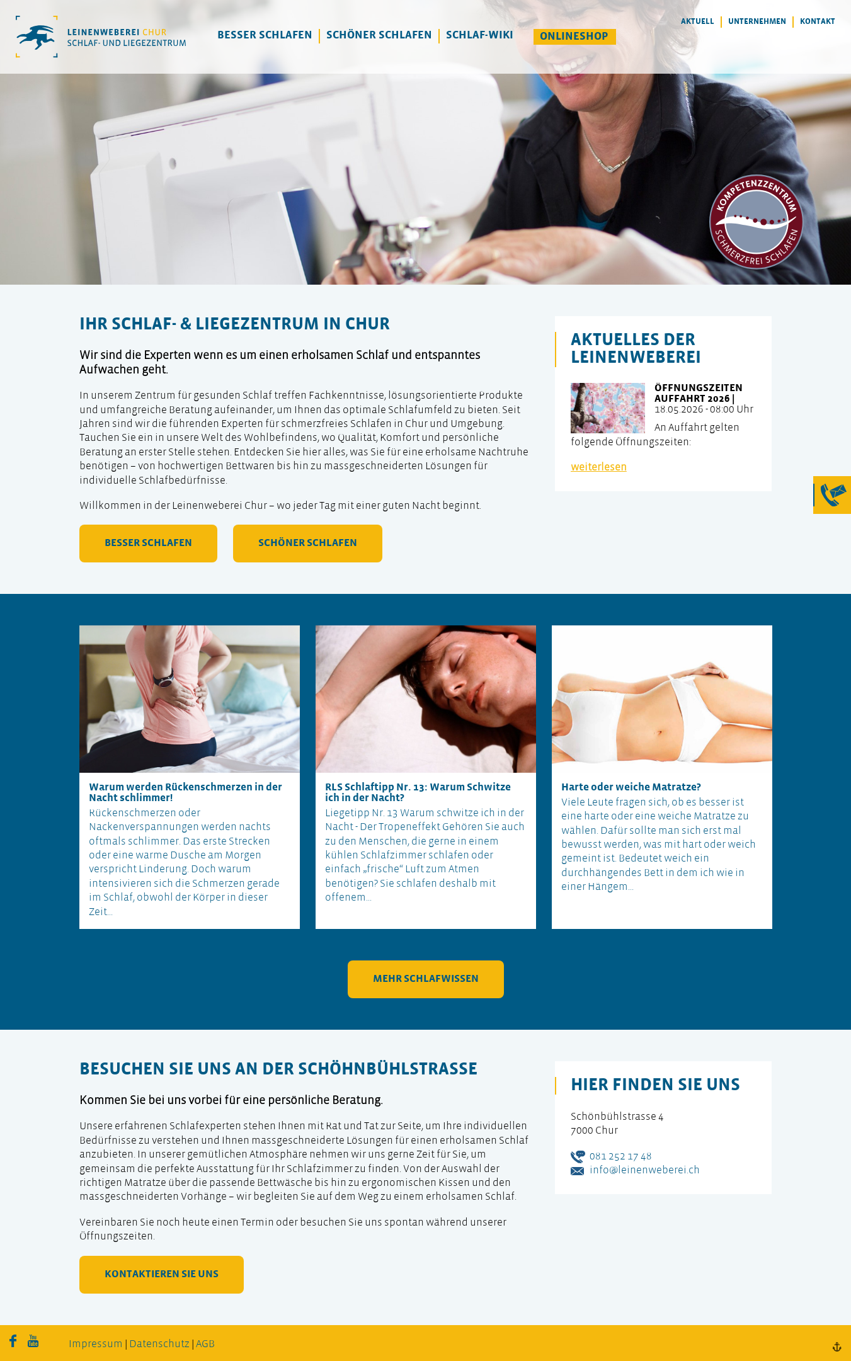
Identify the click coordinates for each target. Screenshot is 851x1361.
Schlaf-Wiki (479, 35)
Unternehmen (757, 22)
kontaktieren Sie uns (162, 1274)
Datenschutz (159, 1344)
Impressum (96, 1344)
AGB (205, 1344)
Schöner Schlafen (379, 35)
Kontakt (817, 22)
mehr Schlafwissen (426, 979)
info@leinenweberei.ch (645, 1170)
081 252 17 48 (621, 1156)
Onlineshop (574, 36)
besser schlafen (148, 543)
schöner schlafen (307, 543)
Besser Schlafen (264, 35)
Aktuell (697, 22)
